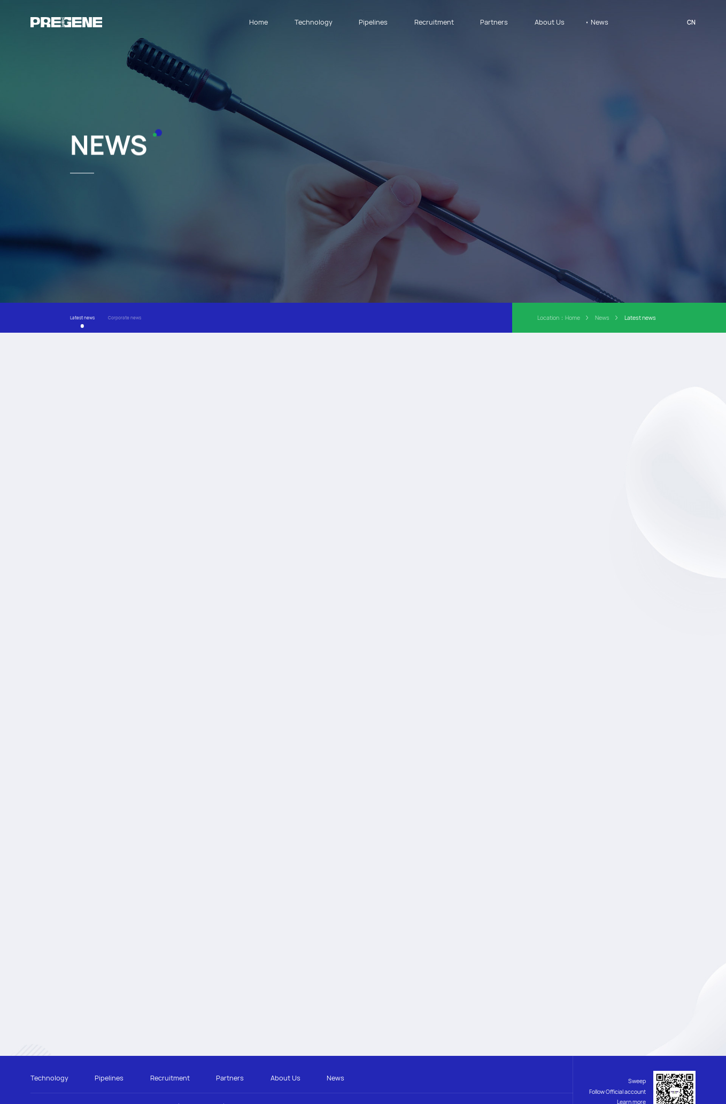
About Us (550, 22)
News (599, 22)
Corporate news (124, 316)
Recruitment (434, 22)
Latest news (82, 316)
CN (691, 22)
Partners (494, 22)
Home (258, 22)
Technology (314, 22)
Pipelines (373, 22)
